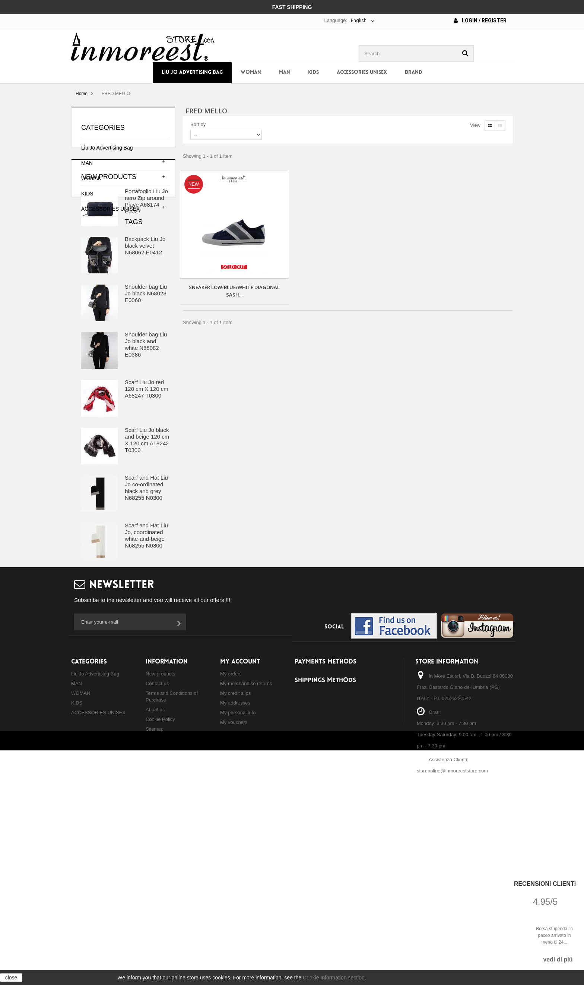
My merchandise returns (246, 863)
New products (108, 250)
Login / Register (480, 20)
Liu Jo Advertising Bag (192, 72)
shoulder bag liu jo (147, 699)
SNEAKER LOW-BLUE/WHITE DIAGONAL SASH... (234, 291)
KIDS (313, 72)
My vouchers (234, 902)
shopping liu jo (135, 722)
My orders (231, 853)
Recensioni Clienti (545, 884)
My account (240, 841)
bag (113, 699)
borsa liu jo (88, 699)
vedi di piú (557, 959)
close (11, 978)
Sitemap (155, 909)
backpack (129, 710)
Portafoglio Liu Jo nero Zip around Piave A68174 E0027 (146, 274)
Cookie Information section (334, 978)
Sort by (198, 124)
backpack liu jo (92, 710)
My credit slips (235, 873)
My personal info (238, 892)
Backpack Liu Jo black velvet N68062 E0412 (145, 319)
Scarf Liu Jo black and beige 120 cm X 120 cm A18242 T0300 (147, 513)
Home (82, 93)
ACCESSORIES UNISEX (362, 72)
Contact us (157, 863)
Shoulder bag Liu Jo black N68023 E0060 (146, 366)
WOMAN (251, 72)
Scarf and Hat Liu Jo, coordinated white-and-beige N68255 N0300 (146, 608)
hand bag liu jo (92, 722)
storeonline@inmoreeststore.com (452, 950)
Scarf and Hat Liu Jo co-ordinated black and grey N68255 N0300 (146, 561)
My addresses (235, 882)
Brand (413, 72)
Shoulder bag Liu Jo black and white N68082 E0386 (146, 417)
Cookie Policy (160, 899)
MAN (284, 72)
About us (155, 889)
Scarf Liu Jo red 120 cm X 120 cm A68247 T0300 (146, 462)
